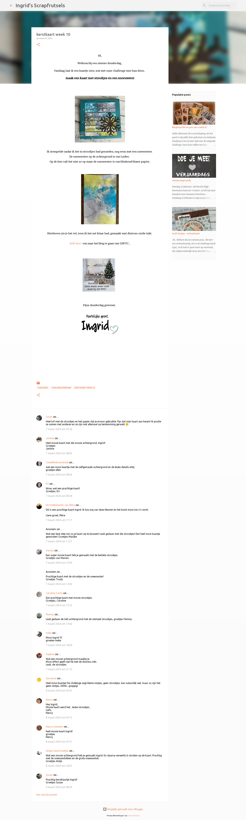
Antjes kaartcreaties (57, 750)
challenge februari (61, 388)
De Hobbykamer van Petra (60, 505)
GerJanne (51, 678)
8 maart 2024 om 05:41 (59, 690)
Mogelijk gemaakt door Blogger (123, 809)
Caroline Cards (54, 593)
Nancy (49, 699)
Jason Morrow (134, 816)
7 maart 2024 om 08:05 (59, 453)
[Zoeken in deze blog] (220, 5)
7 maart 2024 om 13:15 (59, 605)
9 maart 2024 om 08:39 (59, 787)
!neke (49, 632)
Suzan (49, 774)
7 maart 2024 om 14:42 (59, 623)
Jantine (50, 438)
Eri (47, 483)
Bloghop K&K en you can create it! (189, 127)
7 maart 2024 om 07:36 (59, 429)
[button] (38, 45)
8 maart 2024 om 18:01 (59, 765)
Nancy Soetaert (54, 726)
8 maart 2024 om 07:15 (59, 717)
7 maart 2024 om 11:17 (59, 520)
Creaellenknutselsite (57, 462)
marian (50, 550)
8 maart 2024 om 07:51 (59, 741)
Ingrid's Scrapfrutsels (40, 5)
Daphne (50, 654)
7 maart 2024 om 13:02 (59, 584)
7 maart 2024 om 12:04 (59, 562)
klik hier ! (76, 243)
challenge (43, 388)
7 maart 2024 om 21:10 (59, 669)
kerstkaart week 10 (85, 388)
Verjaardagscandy (181, 180)
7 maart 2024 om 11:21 (59, 541)
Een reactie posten (46, 794)
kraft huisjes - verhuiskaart (186, 233)
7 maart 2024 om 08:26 (59, 474)
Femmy (50, 614)
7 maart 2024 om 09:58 (59, 495)
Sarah (49, 416)
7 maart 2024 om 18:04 (59, 645)
